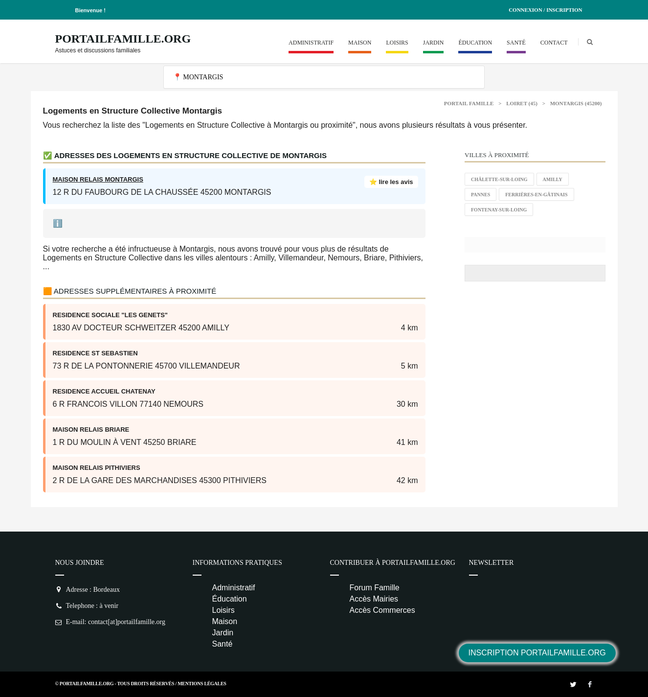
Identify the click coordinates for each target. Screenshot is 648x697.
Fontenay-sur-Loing (499, 209)
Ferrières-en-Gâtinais (536, 194)
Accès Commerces (382, 610)
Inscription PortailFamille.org (537, 653)
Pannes (480, 194)
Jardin (433, 42)
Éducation (475, 42)
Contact (554, 42)
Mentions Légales (202, 683)
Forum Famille (375, 587)
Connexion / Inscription (545, 10)
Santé (516, 42)
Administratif (311, 42)
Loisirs (397, 42)
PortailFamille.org (123, 38)
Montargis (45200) (576, 103)
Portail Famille (469, 103)
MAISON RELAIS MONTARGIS (98, 179)
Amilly (552, 179)
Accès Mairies (374, 599)
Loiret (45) (521, 103)
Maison (359, 42)
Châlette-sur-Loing (499, 179)
